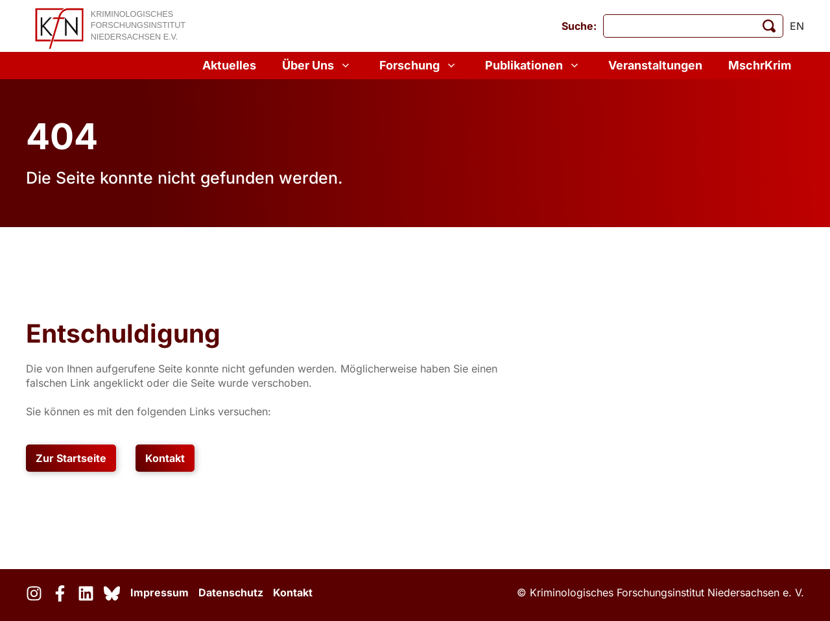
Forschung (419, 65)
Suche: (579, 25)
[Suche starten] (769, 26)
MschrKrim (759, 65)
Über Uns (317, 65)
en (797, 25)
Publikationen (533, 65)
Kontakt (165, 458)
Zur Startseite (71, 458)
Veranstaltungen (655, 65)
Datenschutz (230, 592)
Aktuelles (229, 65)
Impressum (159, 592)
